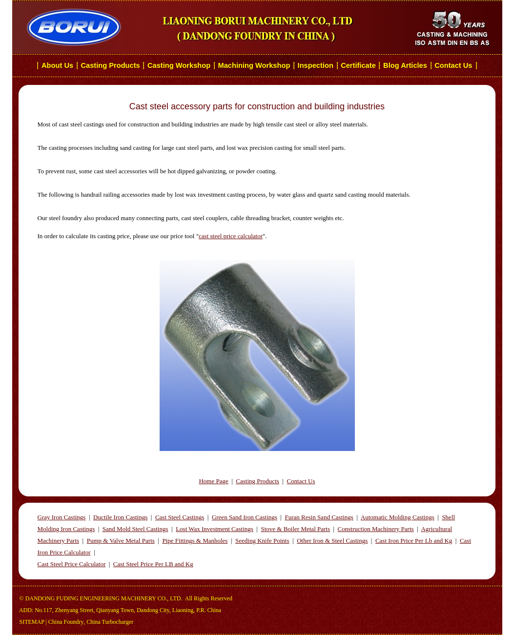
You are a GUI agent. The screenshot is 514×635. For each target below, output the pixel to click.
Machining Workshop (254, 65)
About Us (57, 65)
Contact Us (454, 65)
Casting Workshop (178, 65)
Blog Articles (405, 65)
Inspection (315, 65)
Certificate (358, 65)
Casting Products (110, 65)
